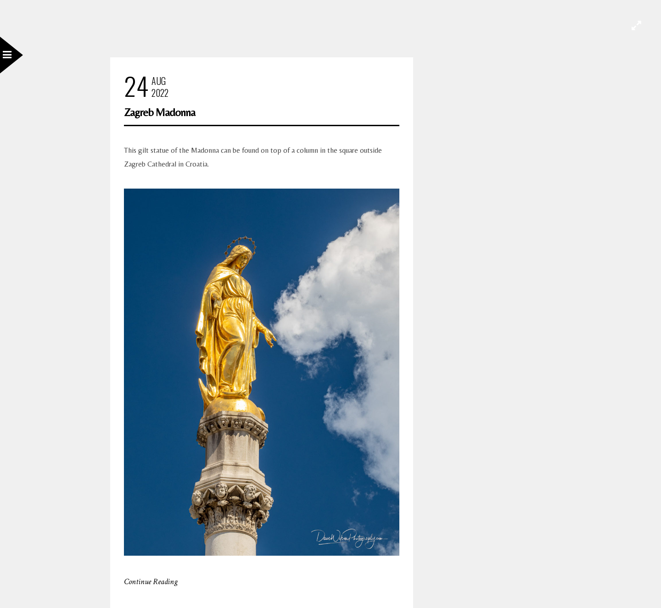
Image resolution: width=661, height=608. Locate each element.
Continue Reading (151, 581)
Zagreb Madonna (159, 112)
